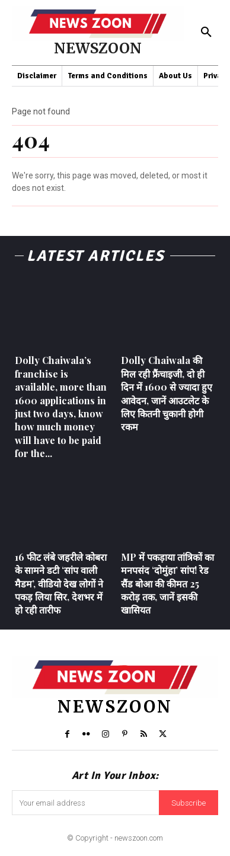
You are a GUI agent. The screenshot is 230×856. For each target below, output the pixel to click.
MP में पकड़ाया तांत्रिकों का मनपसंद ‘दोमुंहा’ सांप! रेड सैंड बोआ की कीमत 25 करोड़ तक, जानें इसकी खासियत (167, 584)
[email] (85, 802)
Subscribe (188, 802)
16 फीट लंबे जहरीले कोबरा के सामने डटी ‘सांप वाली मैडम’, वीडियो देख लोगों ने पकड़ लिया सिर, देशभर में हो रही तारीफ (61, 584)
